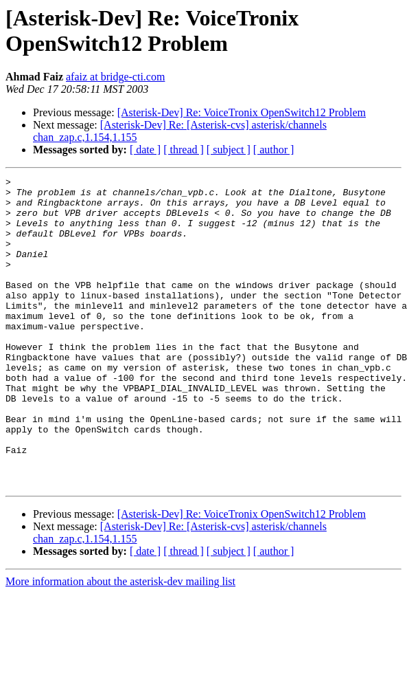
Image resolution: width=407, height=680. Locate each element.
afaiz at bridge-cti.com (115, 77)
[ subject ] (229, 149)
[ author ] (273, 149)
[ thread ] (183, 149)
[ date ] (145, 149)
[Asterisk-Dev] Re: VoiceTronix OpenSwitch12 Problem (241, 112)
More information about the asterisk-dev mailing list (120, 643)
